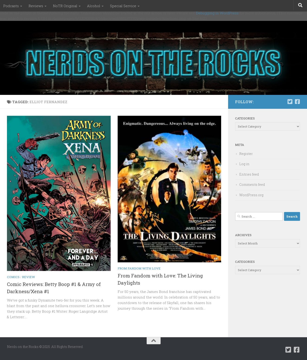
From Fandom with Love (139, 268)
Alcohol (93, 5)
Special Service (123, 5)
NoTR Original (65, 5)
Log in (244, 164)
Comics (13, 277)
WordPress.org (251, 195)
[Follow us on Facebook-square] (297, 101)
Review (28, 277)
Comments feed (252, 184)
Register (246, 153)
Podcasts (11, 5)
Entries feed (249, 174)
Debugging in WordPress (217, 13)
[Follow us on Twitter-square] (290, 101)
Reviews (36, 5)
